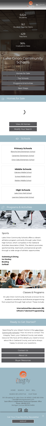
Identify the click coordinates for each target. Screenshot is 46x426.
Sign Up (23, 421)
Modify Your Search (23, 129)
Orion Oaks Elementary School (23, 160)
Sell (33, 390)
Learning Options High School (23, 197)
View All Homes (23, 124)
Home (13, 390)
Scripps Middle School (23, 176)
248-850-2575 (25, 403)
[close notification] (43, 415)
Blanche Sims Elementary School (23, 152)
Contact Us (23, 350)
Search (21, 390)
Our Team (32, 394)
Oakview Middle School (23, 172)
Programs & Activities (23, 83)
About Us (23, 355)
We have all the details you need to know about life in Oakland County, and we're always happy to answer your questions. (23, 338)
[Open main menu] (3, 5)
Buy (27, 390)
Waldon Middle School (23, 180)
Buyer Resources (23, 360)
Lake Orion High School (23, 193)
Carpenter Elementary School (23, 156)
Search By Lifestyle (17, 394)
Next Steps (23, 88)
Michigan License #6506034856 (23, 405)
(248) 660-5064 (38, 397)
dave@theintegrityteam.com (23, 399)
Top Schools (23, 78)
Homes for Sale (23, 73)
